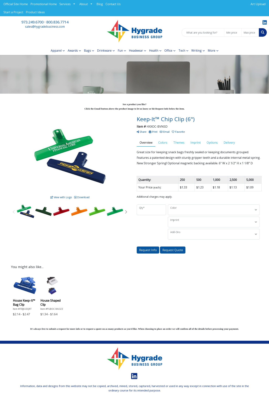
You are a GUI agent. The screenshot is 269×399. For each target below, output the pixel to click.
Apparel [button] (56, 50)
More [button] (211, 50)
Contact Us (113, 4)
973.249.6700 (32, 22)
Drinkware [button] (104, 50)
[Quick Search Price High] (250, 32)
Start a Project (13, 12)
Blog (99, 4)
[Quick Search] (203, 32)
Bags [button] (87, 50)
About (83, 4)
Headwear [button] (136, 50)
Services (65, 4)
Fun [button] (120, 50)
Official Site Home (16, 4)
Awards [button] (73, 50)
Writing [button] (196, 50)
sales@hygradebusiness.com (45, 27)
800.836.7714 (57, 22)
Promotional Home (43, 4)
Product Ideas (35, 12)
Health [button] (153, 50)
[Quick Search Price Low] (233, 32)
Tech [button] (181, 50)
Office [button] (168, 50)
